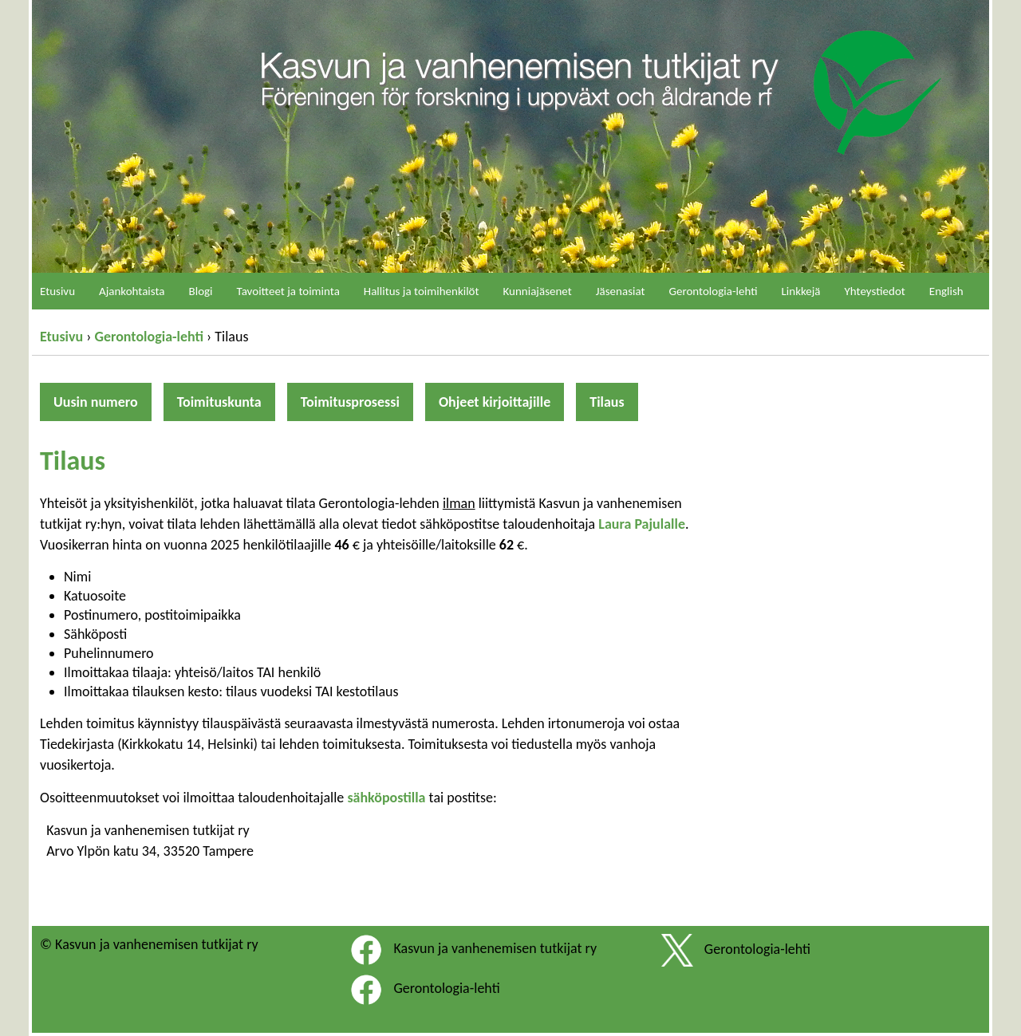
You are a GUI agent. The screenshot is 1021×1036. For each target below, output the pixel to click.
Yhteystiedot (875, 291)
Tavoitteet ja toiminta (288, 291)
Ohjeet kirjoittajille (494, 402)
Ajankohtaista (132, 291)
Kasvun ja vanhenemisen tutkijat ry (495, 948)
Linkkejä (801, 291)
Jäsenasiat (620, 291)
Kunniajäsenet (537, 291)
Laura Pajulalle (641, 524)
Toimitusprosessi (350, 402)
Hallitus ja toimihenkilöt (421, 291)
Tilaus (606, 402)
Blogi (201, 291)
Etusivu (61, 336)
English (946, 291)
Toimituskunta (219, 402)
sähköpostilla (386, 797)
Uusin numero (95, 402)
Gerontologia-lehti (148, 336)
